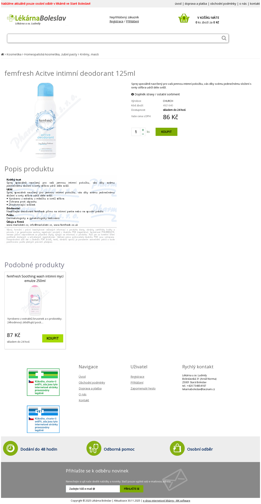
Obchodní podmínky (92, 382)
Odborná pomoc (119, 449)
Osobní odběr (200, 449)
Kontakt (84, 400)
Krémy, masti (89, 54)
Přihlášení (132, 21)
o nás (243, 4)
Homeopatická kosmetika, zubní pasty (50, 54)
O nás (82, 394)
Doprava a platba (90, 388)
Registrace (116, 21)
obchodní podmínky (223, 4)
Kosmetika (14, 54)
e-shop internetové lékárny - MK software (166, 500)
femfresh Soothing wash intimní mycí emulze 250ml (35, 278)
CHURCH (168, 101)
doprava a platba (196, 4)
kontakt (255, 4)
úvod (178, 4)
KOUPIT (166, 132)
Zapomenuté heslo (143, 388)
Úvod (82, 377)
